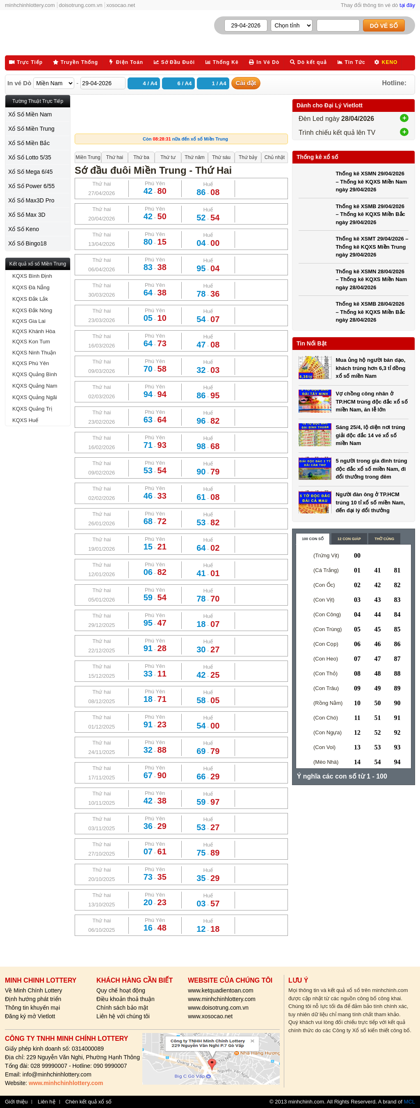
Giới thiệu (16, 1102)
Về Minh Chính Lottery (33, 990)
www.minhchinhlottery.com (222, 999)
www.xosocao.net (210, 1016)
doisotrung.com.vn (81, 5)
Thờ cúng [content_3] (384, 539)
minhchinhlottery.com (30, 5)
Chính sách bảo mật (122, 1007)
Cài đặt (246, 82)
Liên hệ (46, 1102)
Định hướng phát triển (33, 999)
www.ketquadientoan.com (220, 990)
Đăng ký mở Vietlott (30, 1016)
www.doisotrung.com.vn (218, 1007)
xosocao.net (120, 5)
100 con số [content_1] (313, 539)
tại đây (407, 5)
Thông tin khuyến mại (32, 1007)
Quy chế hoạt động (120, 990)
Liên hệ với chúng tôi (123, 1016)
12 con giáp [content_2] (349, 539)
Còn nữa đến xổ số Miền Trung (185, 138)
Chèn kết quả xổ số (88, 1102)
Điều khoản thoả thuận (125, 999)
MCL (409, 1102)
